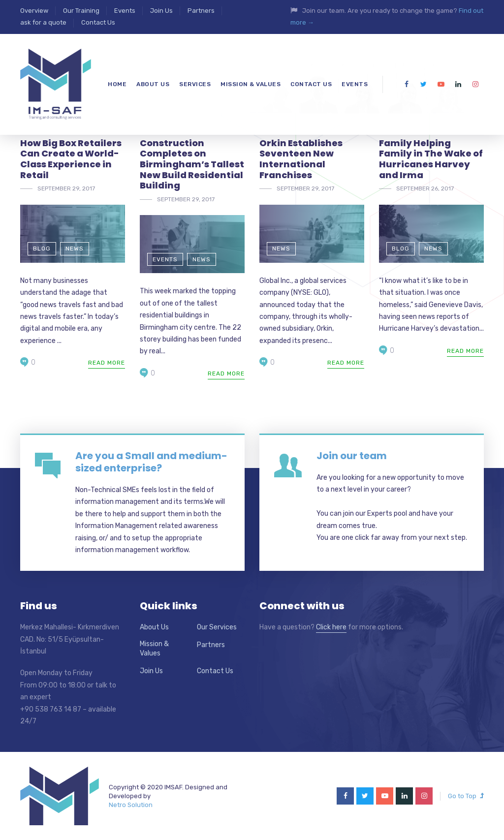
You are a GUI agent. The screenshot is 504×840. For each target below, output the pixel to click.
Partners (201, 10)
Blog (42, 248)
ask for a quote (43, 22)
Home (117, 84)
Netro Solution (131, 805)
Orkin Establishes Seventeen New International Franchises (301, 159)
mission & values (250, 84)
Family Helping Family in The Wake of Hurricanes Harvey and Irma (431, 159)
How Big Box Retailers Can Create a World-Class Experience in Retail (71, 159)
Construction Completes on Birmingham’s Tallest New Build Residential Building (192, 164)
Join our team (351, 456)
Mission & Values (154, 649)
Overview (34, 10)
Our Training (81, 10)
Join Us (161, 10)
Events (124, 10)
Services (195, 84)
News (74, 248)
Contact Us (98, 22)
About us (152, 84)
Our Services (217, 627)
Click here (331, 627)
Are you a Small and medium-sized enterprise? (151, 462)
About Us (154, 627)
